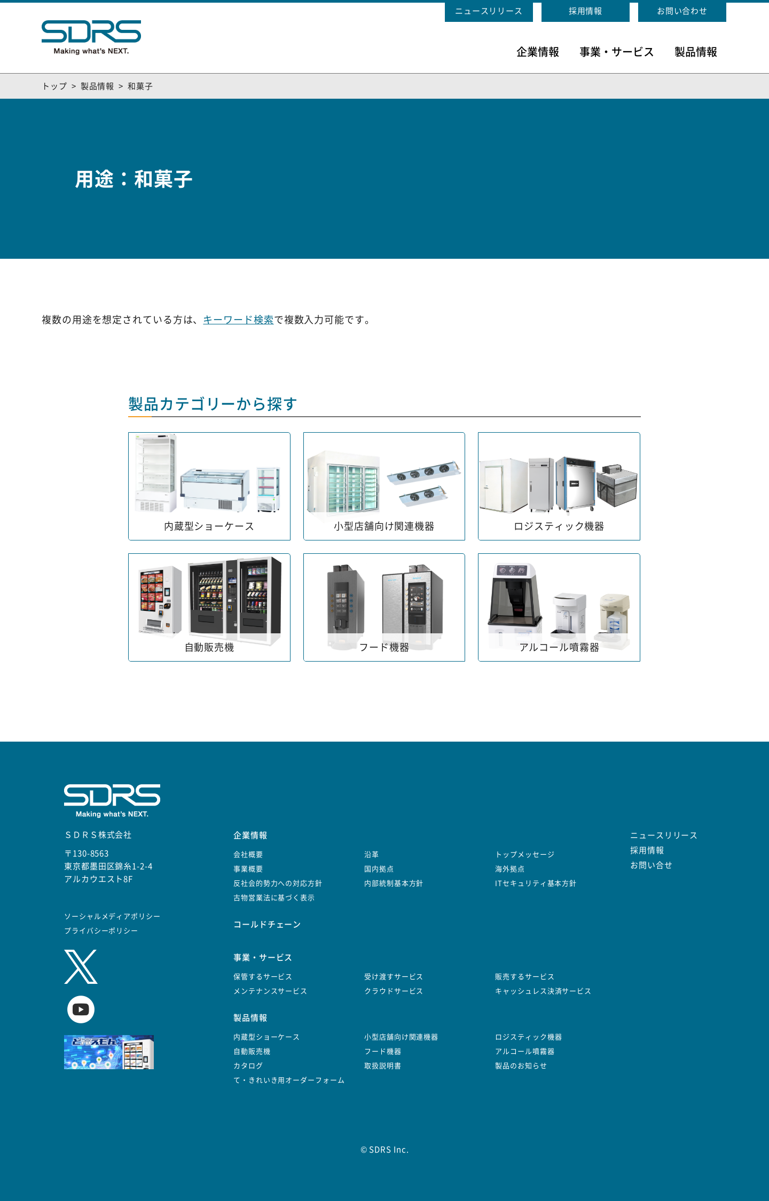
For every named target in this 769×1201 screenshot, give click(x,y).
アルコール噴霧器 (524, 1051)
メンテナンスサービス (270, 991)
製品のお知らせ (521, 1065)
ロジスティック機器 (528, 1036)
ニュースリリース (489, 11)
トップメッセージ (524, 854)
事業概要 (248, 868)
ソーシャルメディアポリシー (112, 916)
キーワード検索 (238, 319)
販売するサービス (524, 976)
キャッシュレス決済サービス (543, 991)
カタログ (248, 1065)
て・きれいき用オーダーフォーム (289, 1080)
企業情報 (537, 51)
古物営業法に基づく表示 (274, 897)
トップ (54, 86)
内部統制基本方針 (393, 883)
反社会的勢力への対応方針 (278, 883)
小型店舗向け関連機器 (401, 1036)
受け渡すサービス (393, 976)
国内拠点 (379, 868)
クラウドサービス (393, 991)
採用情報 (586, 11)
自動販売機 (252, 1051)
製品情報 (695, 51)
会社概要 (248, 854)
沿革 (371, 854)
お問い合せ (651, 865)
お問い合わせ (682, 11)
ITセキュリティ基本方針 (536, 883)
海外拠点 (510, 868)
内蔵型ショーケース (266, 1036)
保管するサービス (263, 976)
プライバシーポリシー (101, 930)
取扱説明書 (383, 1065)
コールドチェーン (267, 924)
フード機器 (383, 1051)
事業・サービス (616, 51)
